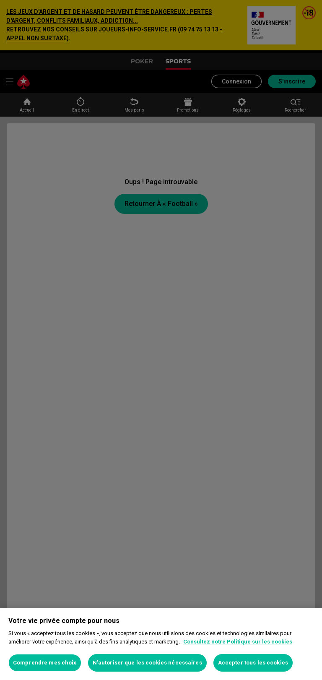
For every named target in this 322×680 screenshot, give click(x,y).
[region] (161, 644)
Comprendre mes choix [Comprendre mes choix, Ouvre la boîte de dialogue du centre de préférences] (45, 662)
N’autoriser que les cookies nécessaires (147, 662)
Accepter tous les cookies (253, 662)
